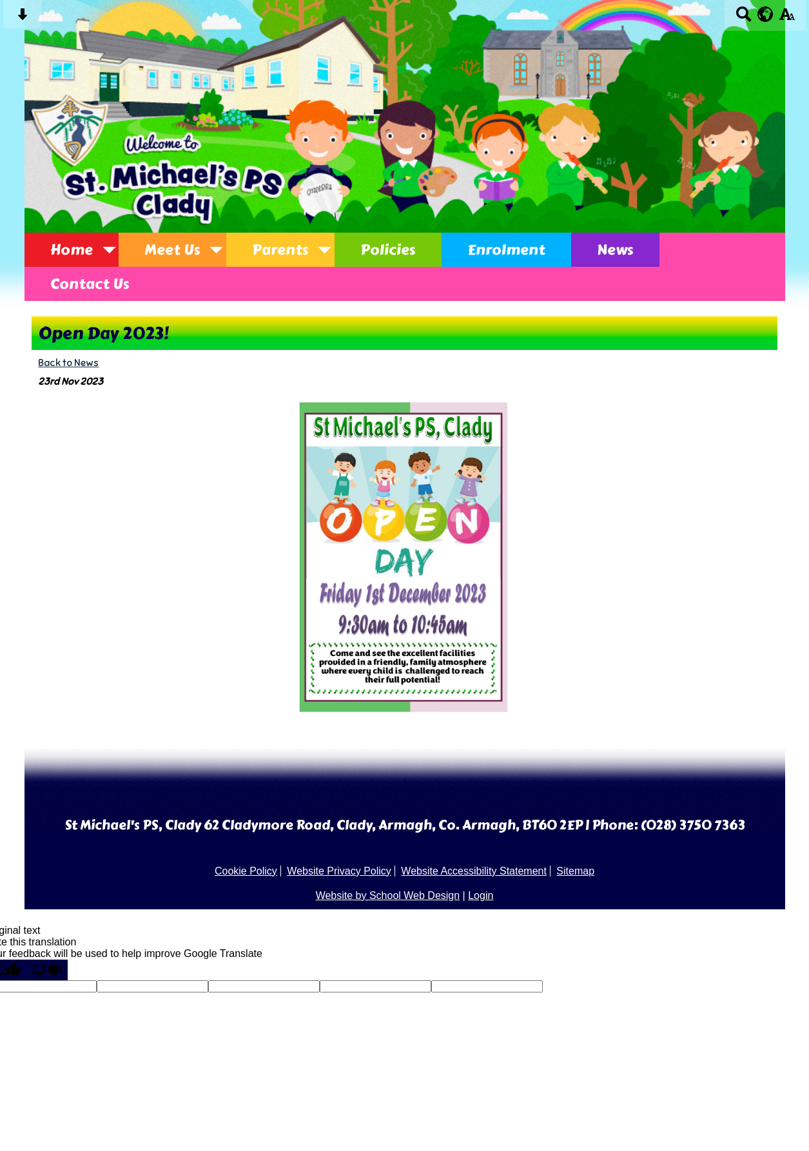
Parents (280, 249)
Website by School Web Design (388, 895)
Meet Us (172, 249)
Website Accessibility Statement (474, 871)
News (615, 249)
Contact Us (90, 284)
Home (71, 249)
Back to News (68, 362)
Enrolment (506, 249)
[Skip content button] (22, 18)
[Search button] (743, 18)
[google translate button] (765, 14)
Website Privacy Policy (339, 871)
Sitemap (575, 871)
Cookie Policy (246, 871)
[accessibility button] (786, 18)
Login (480, 895)
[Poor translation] (47, 970)
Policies (388, 249)
